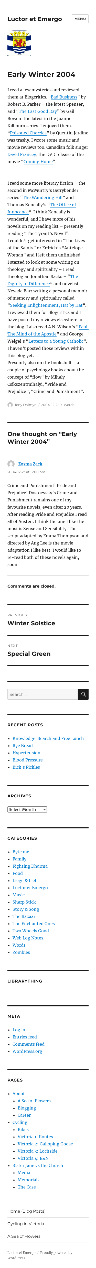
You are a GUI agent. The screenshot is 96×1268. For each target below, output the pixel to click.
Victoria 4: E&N (33, 1158)
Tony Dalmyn (26, 405)
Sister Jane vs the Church (38, 1165)
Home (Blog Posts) (26, 1211)
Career (24, 1115)
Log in (19, 1029)
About (19, 1093)
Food (18, 873)
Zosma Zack (30, 464)
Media (24, 1172)
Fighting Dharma (30, 866)
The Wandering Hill (42, 197)
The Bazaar (24, 916)
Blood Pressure (28, 759)
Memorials (28, 1179)
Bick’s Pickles (26, 767)
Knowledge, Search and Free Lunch (48, 738)
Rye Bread (23, 745)
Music (19, 894)
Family (19, 858)
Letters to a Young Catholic (55, 341)
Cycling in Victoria (25, 1223)
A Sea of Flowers (34, 1100)
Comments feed (29, 1044)
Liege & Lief (24, 880)
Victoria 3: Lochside (38, 1151)
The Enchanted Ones (34, 923)
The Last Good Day (38, 111)
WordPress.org (27, 1051)
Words (69, 405)
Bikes (23, 1129)
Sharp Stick (24, 902)
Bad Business (64, 97)
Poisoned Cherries (28, 132)
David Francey (21, 154)
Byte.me (21, 851)
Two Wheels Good (31, 930)
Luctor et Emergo (34, 19)
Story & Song (26, 909)
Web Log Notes (28, 937)
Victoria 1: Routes (35, 1136)
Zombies (21, 952)
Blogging (27, 1108)
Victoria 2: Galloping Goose (45, 1143)
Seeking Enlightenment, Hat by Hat (46, 305)
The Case (27, 1187)
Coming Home (38, 161)
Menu (80, 19)
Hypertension (26, 752)
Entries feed (25, 1036)
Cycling (20, 1122)
